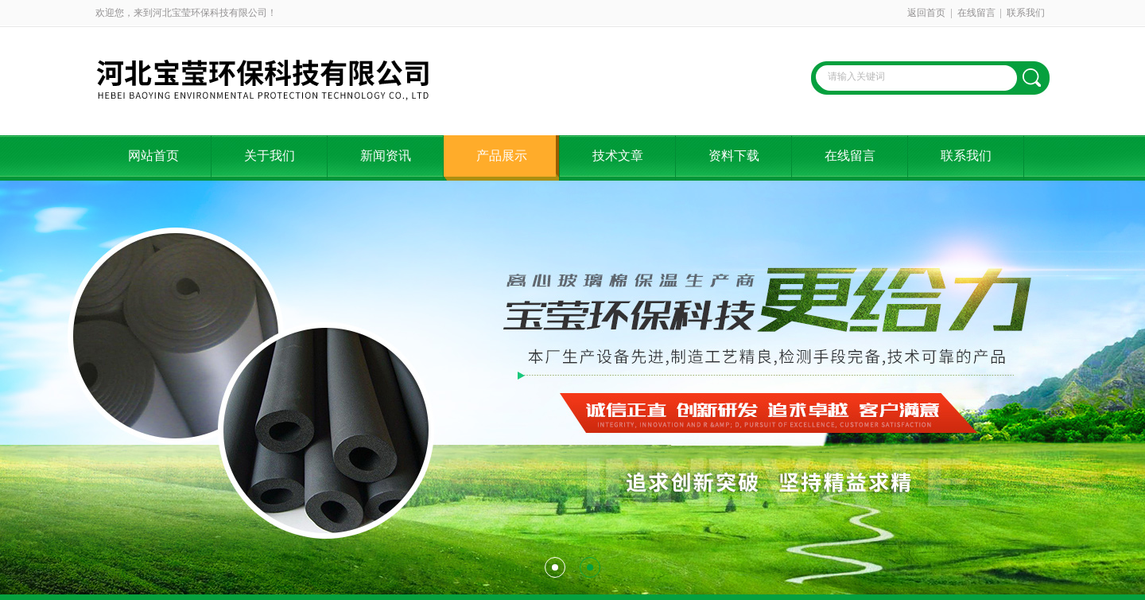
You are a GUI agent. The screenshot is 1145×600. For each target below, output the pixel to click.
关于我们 (269, 155)
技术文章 (617, 155)
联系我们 (1026, 12)
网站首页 (153, 155)
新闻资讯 (385, 155)
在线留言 (976, 12)
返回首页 (926, 12)
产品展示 (501, 155)
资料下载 (733, 155)
